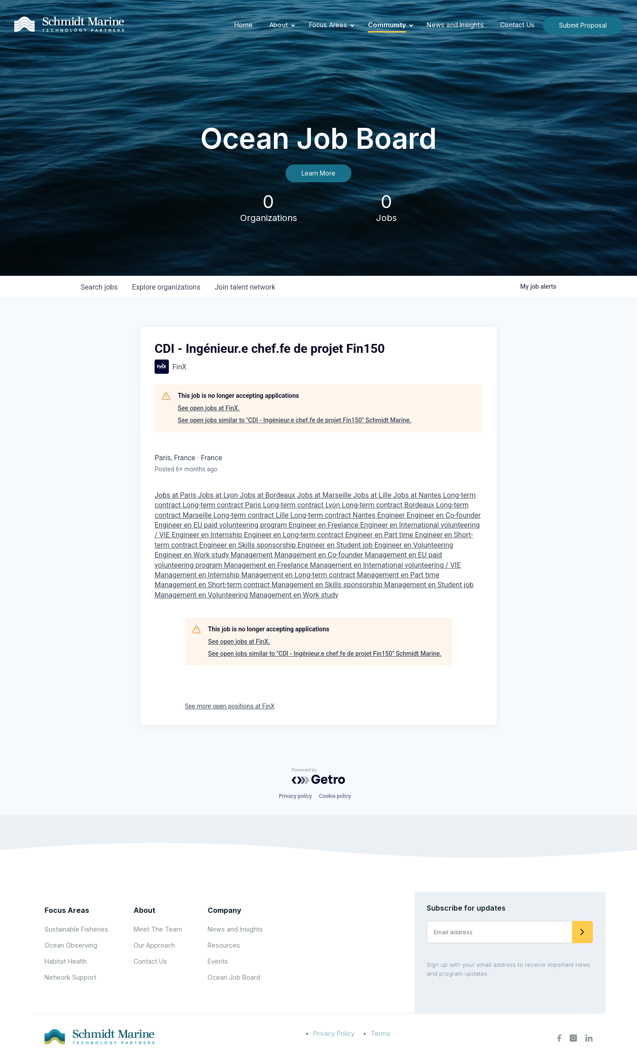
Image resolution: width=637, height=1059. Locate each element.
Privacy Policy (334, 1033)
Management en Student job (429, 585)
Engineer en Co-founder (444, 515)
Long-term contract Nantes (333, 515)
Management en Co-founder (319, 555)
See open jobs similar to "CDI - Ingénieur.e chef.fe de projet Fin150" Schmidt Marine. (294, 420)
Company (224, 910)
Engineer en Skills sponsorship (248, 545)
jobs (99, 287)
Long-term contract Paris (223, 505)
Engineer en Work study (193, 555)
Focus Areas (328, 25)
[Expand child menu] (293, 25)
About (279, 25)
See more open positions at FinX (229, 706)
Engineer (392, 515)
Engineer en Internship (208, 535)
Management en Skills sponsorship (328, 585)
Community (387, 25)
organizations (166, 287)
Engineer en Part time (380, 535)
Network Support (70, 977)
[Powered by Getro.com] (318, 776)
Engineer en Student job (336, 545)
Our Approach (154, 945)
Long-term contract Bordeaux (389, 505)
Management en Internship (198, 575)
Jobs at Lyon (219, 495)
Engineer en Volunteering (413, 545)
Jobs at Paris (176, 495)
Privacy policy (295, 796)
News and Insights (455, 25)
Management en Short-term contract (213, 585)
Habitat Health (66, 961)
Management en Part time (398, 575)
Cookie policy (335, 796)
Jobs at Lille (373, 495)
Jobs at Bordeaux (268, 495)
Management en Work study (293, 595)
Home (243, 25)
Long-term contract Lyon (302, 505)
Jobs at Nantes (418, 495)
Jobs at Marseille (325, 495)
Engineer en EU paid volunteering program (222, 525)
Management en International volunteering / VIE (385, 565)
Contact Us (517, 25)
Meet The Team (158, 929)
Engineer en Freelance (324, 525)
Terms (380, 1033)
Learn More (318, 173)
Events (218, 961)
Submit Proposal (583, 25)
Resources (224, 945)
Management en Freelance (267, 565)
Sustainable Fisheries (76, 929)
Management (252, 555)
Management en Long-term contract (299, 575)
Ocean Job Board (234, 977)
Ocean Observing (71, 945)
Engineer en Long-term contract (294, 535)
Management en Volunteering (202, 595)
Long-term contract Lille (251, 515)
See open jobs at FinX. (209, 408)
